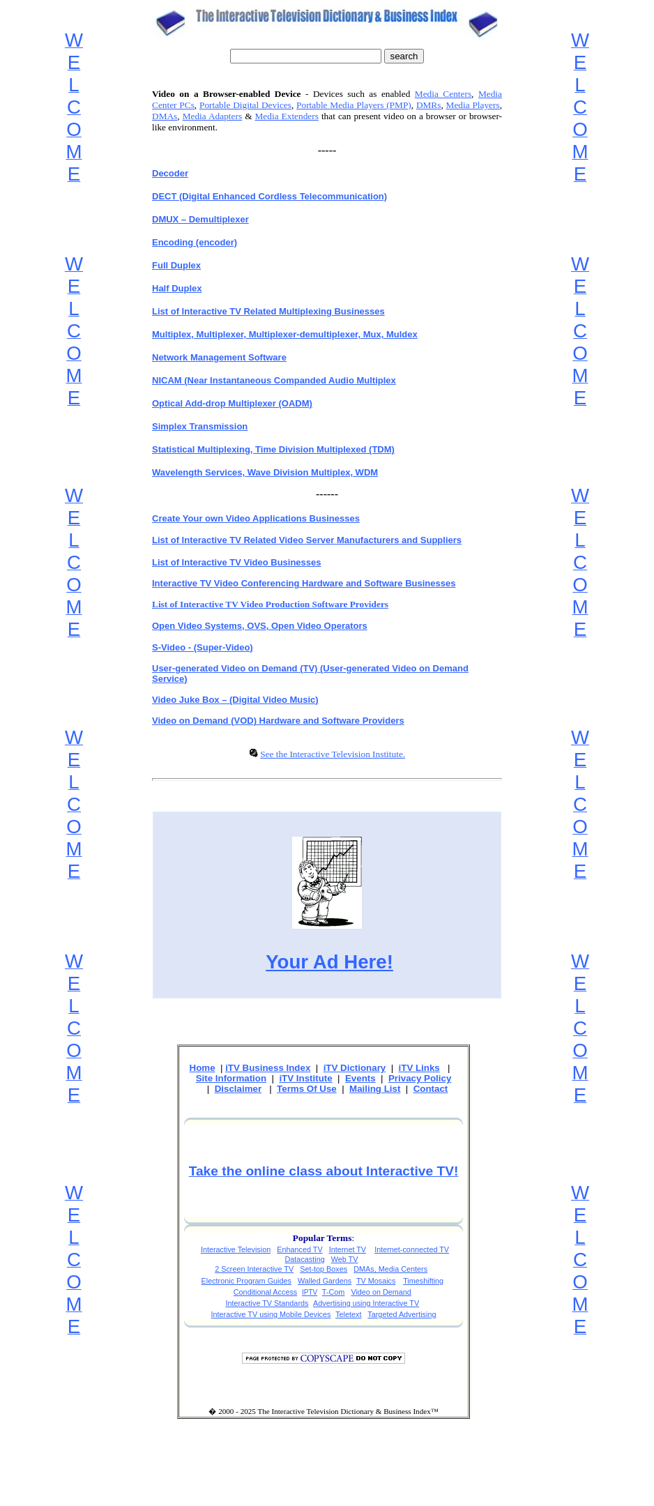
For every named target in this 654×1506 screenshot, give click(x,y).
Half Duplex (177, 288)
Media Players (473, 105)
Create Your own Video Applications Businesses (256, 518)
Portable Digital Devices (245, 105)
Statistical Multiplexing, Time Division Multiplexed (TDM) (273, 449)
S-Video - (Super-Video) (202, 647)
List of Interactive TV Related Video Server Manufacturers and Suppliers (307, 540)
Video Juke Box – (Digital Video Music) (235, 699)
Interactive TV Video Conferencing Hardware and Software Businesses (303, 583)
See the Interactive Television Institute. (332, 754)
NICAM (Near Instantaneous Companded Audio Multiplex (274, 380)
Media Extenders (287, 116)
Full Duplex (176, 265)
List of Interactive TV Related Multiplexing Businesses (268, 311)
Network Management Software (219, 357)
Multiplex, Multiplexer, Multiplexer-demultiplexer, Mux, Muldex (285, 334)
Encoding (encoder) (194, 242)
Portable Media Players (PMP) (353, 105)
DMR (426, 105)
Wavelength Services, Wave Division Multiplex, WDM (265, 472)
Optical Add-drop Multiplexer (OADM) (232, 403)
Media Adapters (212, 116)
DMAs (164, 116)
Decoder (170, 173)
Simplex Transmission (200, 426)
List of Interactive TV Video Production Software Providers (270, 604)
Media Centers (443, 94)
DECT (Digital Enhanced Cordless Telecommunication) (269, 196)
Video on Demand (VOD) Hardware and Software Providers (278, 720)
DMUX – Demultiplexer (200, 219)
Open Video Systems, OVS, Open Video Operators (259, 626)
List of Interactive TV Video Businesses (236, 562)
